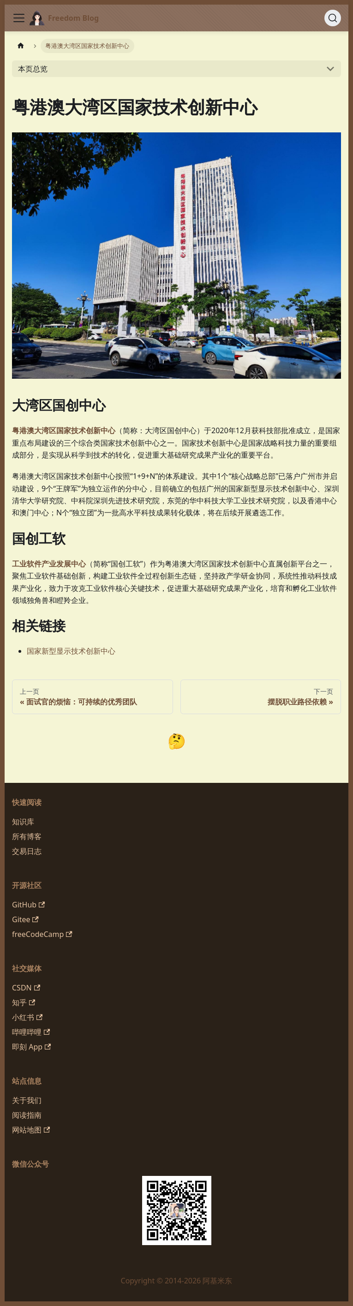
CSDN (26, 988)
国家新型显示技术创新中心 (71, 651)
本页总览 (33, 69)
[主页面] (21, 46)
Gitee (25, 919)
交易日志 (27, 851)
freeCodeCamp (42, 934)
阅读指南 (27, 1115)
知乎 (23, 1002)
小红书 (27, 1017)
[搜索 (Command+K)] (332, 18)
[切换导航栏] (19, 18)
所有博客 (27, 836)
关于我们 (27, 1100)
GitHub (28, 905)
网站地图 (31, 1130)
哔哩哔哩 (31, 1032)
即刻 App (31, 1047)
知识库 (23, 822)
